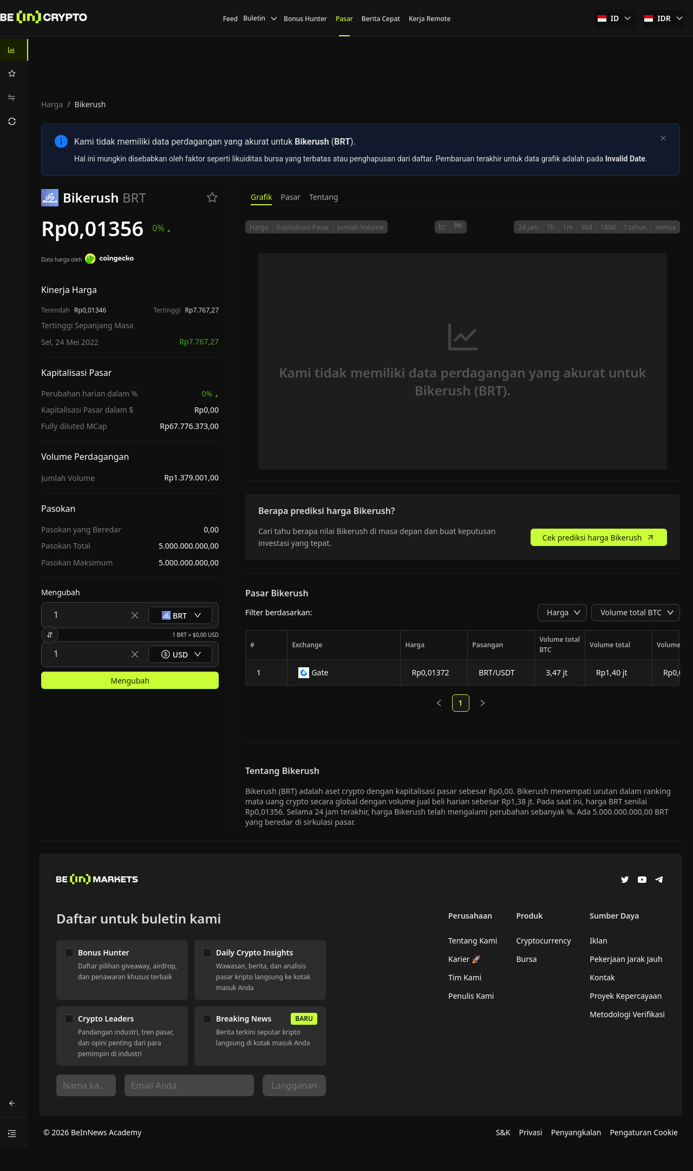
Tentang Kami (472, 940)
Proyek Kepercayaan (626, 996)
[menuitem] (14, 50)
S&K (503, 1132)
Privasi (530, 1132)
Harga (52, 104)
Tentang (323, 197)
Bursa (526, 959)
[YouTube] (642, 880)
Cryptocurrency (543, 940)
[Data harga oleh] (109, 260)
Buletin (260, 18)
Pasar (290, 197)
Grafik (261, 197)
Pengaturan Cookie (644, 1132)
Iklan (598, 940)
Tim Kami (464, 977)
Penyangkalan (576, 1132)
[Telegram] (659, 880)
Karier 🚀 (464, 959)
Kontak (602, 977)
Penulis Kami (471, 996)
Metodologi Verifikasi (627, 1014)
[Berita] (44, 18)
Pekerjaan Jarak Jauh (626, 959)
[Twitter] (624, 880)
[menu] (14, 85)
